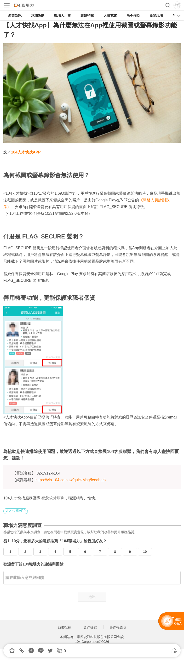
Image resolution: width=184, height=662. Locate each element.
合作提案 (90, 627)
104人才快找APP (26, 152)
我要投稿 (64, 627)
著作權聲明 (117, 627)
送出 (92, 597)
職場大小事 (62, 15)
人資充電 (110, 15)
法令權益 (133, 15)
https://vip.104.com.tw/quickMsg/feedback (70, 480)
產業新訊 (15, 15)
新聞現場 (156, 15)
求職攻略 (38, 15)
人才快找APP (16, 511)
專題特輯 (87, 15)
